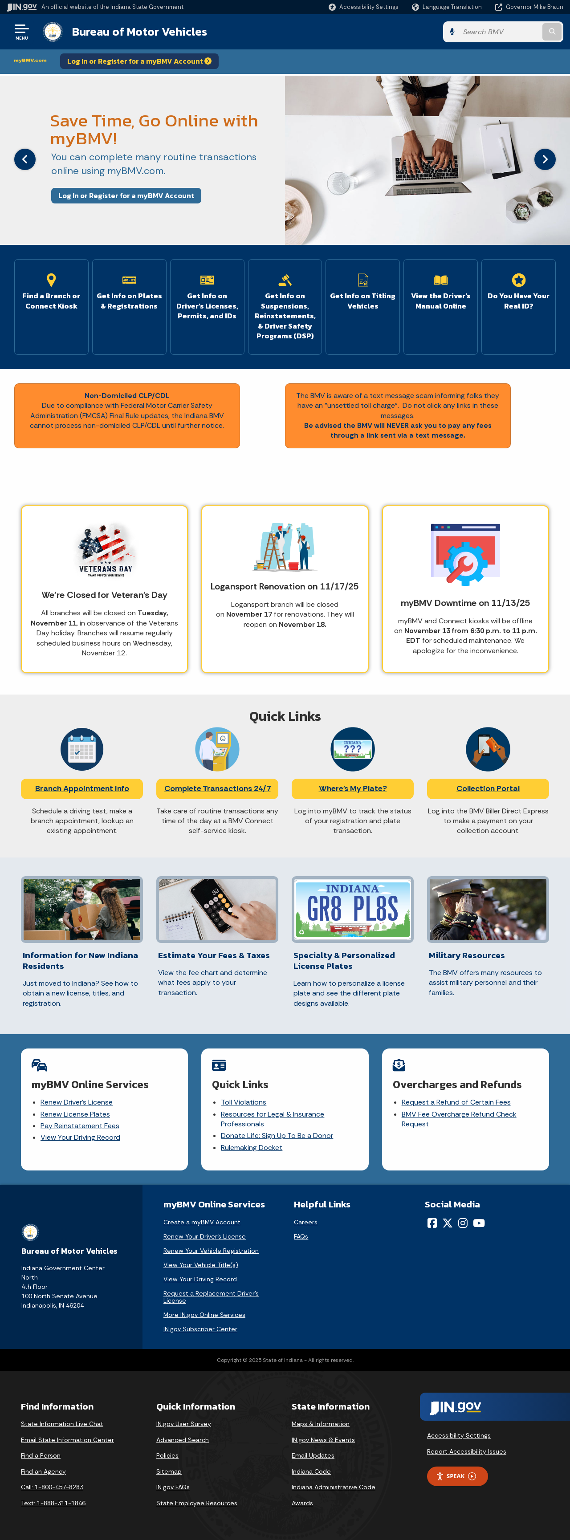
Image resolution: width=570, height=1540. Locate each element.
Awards (302, 1503)
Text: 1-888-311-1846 (53, 1503)
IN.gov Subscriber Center (200, 1329)
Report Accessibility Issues (466, 1451)
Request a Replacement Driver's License (211, 1296)
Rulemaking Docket (251, 1147)
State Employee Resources (196, 1503)
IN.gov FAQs (173, 1487)
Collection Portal (488, 788)
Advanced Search (182, 1440)
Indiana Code (311, 1471)
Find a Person (41, 1455)
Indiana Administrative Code (333, 1487)
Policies (167, 1455)
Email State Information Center (67, 1440)
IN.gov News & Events (323, 1440)
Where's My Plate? (353, 788)
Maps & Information (321, 1424)
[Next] (545, 159)
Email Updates (313, 1455)
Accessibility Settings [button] (459, 1435)
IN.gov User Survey (183, 1424)
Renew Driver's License (77, 1102)
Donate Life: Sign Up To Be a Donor (277, 1135)
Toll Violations (243, 1102)
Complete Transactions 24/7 (217, 788)
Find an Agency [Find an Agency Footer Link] (43, 1471)
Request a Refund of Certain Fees (456, 1102)
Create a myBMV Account (201, 1222)
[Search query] (500, 32)
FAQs (301, 1236)
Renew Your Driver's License (204, 1236)
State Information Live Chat (62, 1424)
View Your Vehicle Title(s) (200, 1265)
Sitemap (169, 1471)
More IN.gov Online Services (204, 1315)
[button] (364, 7)
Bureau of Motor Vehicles (139, 31)
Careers (306, 1222)
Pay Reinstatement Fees (80, 1125)
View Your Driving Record (80, 1137)
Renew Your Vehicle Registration (211, 1251)
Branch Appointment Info (82, 788)
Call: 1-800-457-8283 (52, 1487)
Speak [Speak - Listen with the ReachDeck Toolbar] (456, 1476)
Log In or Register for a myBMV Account (139, 61)
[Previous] (25, 159)
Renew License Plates (75, 1114)
